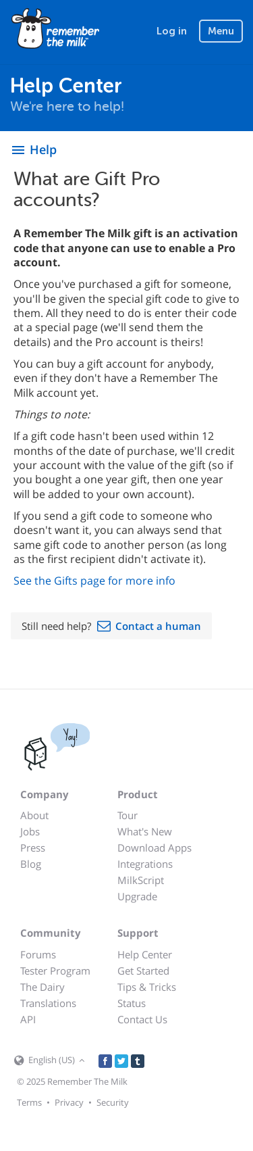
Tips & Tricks (146, 987)
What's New (144, 831)
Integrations (145, 864)
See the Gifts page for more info (94, 580)
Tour (127, 815)
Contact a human (158, 626)
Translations (48, 1003)
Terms (29, 1102)
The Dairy (42, 987)
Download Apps (154, 847)
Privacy (69, 1102)
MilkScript (140, 880)
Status (131, 1003)
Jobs (30, 831)
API (28, 1019)
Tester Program (55, 970)
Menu (221, 31)
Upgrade (137, 896)
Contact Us (142, 1019)
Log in (172, 31)
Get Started (143, 970)
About (34, 815)
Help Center (144, 954)
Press (32, 847)
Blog (30, 864)
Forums (38, 954)
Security (112, 1102)
